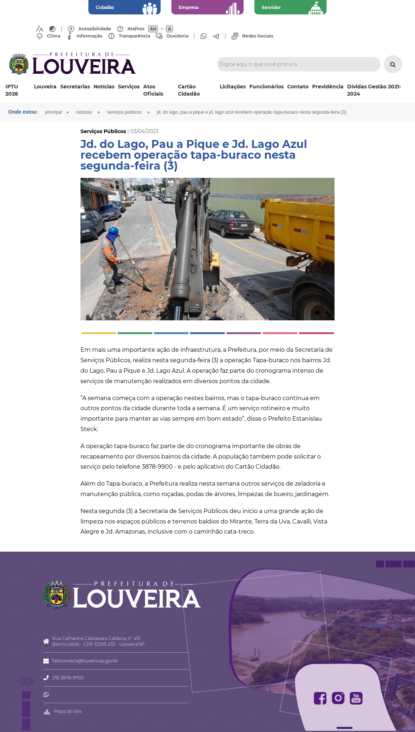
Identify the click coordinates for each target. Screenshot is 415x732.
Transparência (134, 36)
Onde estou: (23, 112)
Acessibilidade (94, 29)
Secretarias (75, 86)
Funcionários (266, 86)
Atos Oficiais (153, 90)
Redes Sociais (257, 36)
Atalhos (135, 29)
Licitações (233, 86)
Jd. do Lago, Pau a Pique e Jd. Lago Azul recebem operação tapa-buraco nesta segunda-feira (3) (251, 112)
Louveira (45, 86)
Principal (53, 112)
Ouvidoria (177, 36)
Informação (89, 36)
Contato (298, 86)
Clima (53, 36)
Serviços (129, 86)
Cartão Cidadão (189, 90)
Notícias (103, 86)
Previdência (328, 86)
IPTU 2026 (11, 90)
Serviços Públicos (124, 112)
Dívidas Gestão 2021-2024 (374, 90)
